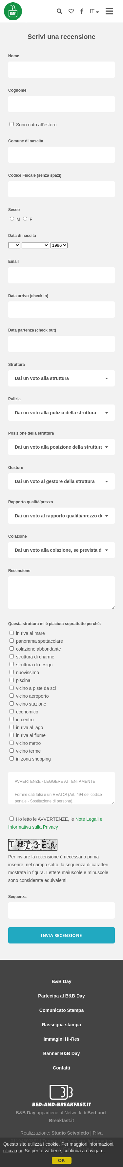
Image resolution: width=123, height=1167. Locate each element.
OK (61, 1160)
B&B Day (62, 981)
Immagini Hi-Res (62, 1039)
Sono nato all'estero (33, 124)
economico (24, 711)
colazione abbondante (35, 649)
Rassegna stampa (61, 1024)
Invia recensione (61, 935)
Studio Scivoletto (70, 1133)
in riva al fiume (28, 735)
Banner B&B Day (61, 1053)
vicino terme (25, 751)
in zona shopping (30, 759)
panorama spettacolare (36, 641)
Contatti (61, 1067)
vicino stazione (28, 704)
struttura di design (31, 664)
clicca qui (12, 1150)
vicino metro (25, 743)
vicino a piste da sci (33, 688)
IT (94, 11)
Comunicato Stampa (61, 1010)
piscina (20, 680)
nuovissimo (24, 672)
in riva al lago (26, 727)
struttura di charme (32, 656)
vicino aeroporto (29, 696)
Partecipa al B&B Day (61, 995)
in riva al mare (27, 633)
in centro (22, 719)
